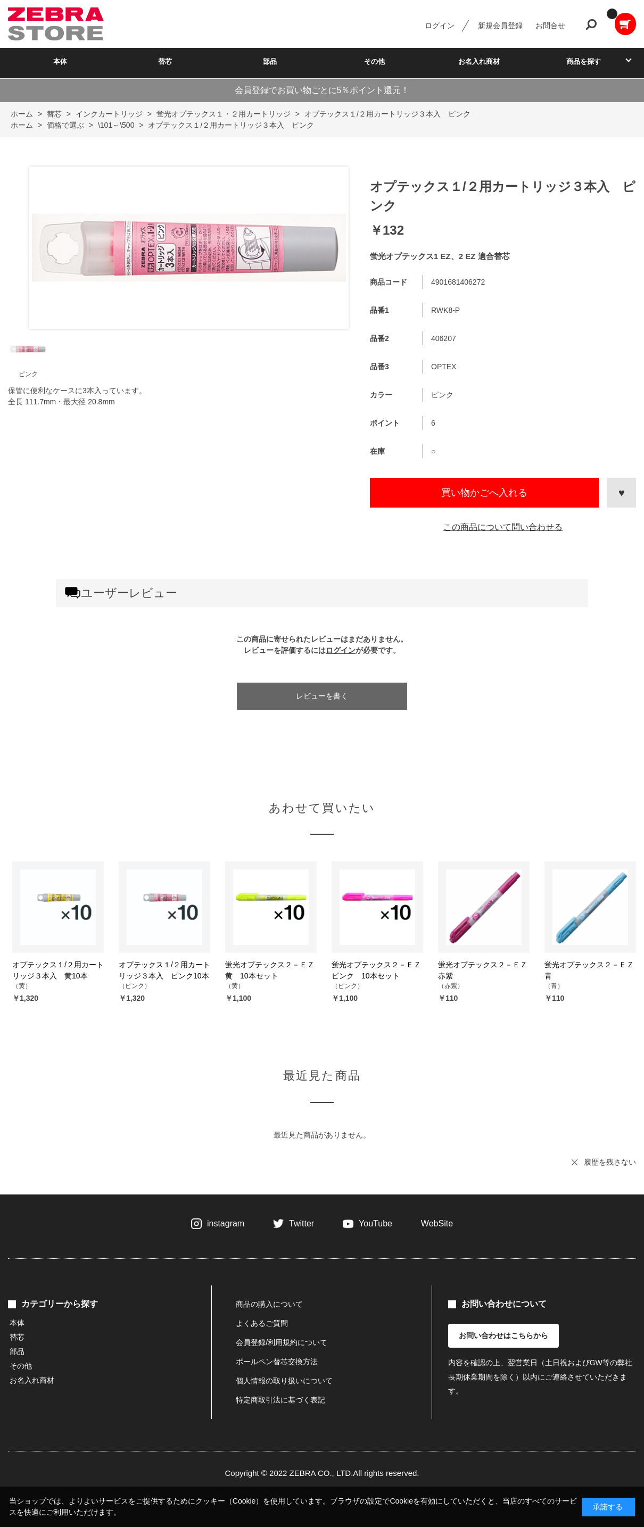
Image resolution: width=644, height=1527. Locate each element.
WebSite (437, 1223)
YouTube (375, 1223)
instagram (225, 1223)
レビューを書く (322, 696)
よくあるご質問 (262, 1323)
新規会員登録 (500, 25)
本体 (60, 61)
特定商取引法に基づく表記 (280, 1400)
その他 (374, 61)
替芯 (165, 61)
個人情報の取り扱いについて (284, 1380)
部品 (270, 61)
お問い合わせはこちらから (503, 1335)
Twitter (301, 1223)
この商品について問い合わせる (503, 527)
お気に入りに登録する (621, 493)
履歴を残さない (610, 1162)
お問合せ (550, 25)
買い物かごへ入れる (484, 492)
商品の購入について (269, 1304)
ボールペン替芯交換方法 (277, 1361)
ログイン (440, 25)
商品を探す (583, 61)
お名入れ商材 (479, 61)
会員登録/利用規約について (281, 1342)
